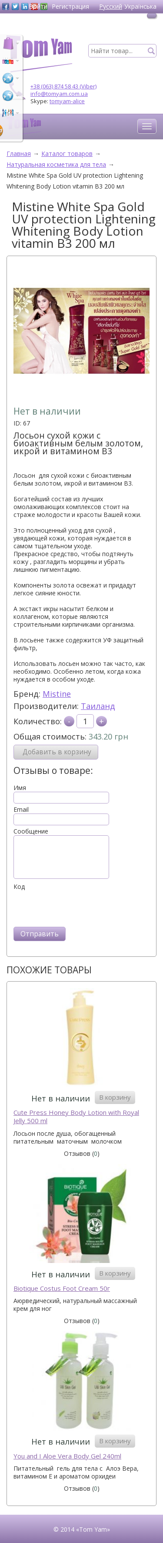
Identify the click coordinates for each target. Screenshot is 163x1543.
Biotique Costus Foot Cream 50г (61, 1288)
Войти (38, 6)
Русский (110, 6)
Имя (19, 788)
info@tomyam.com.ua (59, 94)
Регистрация (70, 6)
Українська (140, 6)
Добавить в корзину (57, 751)
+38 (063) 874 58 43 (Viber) (63, 86)
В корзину (115, 1097)
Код (19, 887)
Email (21, 810)
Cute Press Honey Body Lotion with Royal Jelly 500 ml (76, 1116)
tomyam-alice (67, 101)
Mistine (57, 694)
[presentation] (79, 908)
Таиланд (98, 706)
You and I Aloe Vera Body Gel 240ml (67, 1456)
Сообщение (30, 831)
